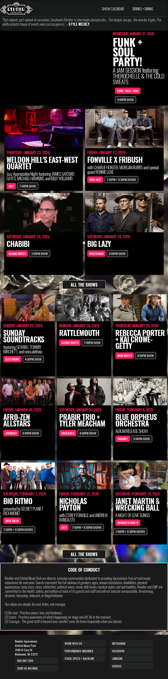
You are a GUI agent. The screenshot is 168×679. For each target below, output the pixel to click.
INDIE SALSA (12, 520)
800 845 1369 (25, 660)
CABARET (122, 438)
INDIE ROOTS (124, 355)
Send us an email (27, 668)
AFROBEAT (11, 433)
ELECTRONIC (12, 359)
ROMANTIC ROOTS (127, 522)
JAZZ (11, 186)
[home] (16, 8)
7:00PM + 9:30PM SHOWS (121, 179)
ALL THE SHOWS (84, 284)
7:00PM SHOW (27, 186)
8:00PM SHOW (125, 99)
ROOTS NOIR (96, 253)
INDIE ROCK (67, 433)
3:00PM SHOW (39, 253)
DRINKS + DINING (143, 8)
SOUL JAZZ (95, 179)
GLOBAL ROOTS (17, 253)
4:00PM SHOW (33, 359)
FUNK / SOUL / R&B (127, 90)
